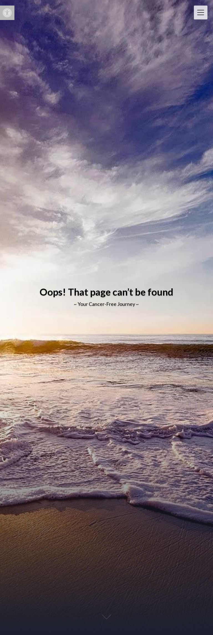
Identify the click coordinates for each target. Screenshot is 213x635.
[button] (7, 13)
